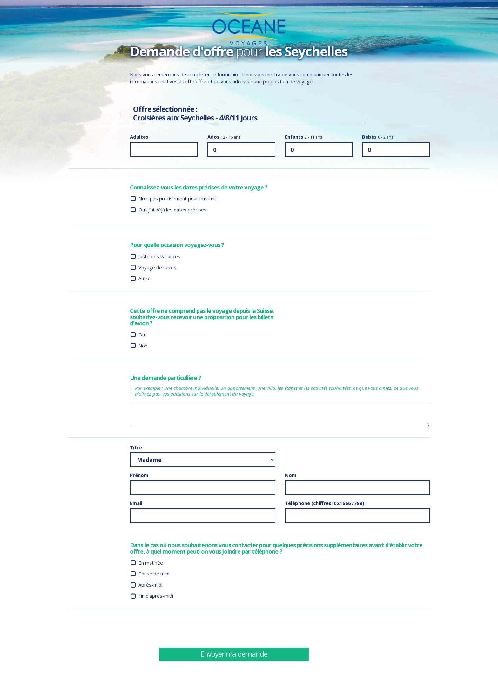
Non (142, 346)
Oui (142, 335)
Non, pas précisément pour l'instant (177, 199)
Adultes (139, 137)
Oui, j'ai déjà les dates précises (172, 210)
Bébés (378, 137)
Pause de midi (153, 574)
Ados (224, 137)
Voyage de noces (157, 268)
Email (136, 503)
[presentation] (333, 628)
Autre (144, 279)
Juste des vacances (159, 256)
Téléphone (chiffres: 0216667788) (324, 503)
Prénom (139, 475)
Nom (290, 475)
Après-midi (150, 585)
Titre (136, 447)
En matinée (150, 563)
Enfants (303, 137)
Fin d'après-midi (155, 596)
